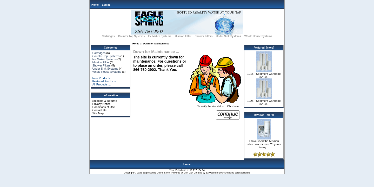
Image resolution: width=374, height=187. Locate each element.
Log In (106, 4)
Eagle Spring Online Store (156, 172)
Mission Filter (183, 36)
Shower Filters (204, 36)
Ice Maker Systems (159, 36)
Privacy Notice (101, 103)
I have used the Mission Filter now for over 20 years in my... (263, 143)
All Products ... (101, 84)
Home (95, 4)
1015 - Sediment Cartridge (263, 72)
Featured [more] (264, 47)
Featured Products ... (105, 81)
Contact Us (99, 110)
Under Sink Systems (228, 36)
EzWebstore (212, 172)
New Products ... (102, 78)
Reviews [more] (264, 114)
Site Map (97, 113)
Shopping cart (231, 172)
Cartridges (108, 36)
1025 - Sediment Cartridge (263, 99)
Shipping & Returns (104, 100)
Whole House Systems (258, 36)
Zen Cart (188, 172)
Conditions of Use (103, 107)
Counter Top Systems (131, 36)
